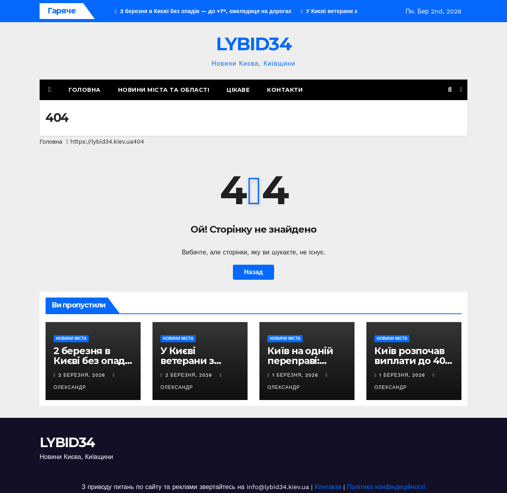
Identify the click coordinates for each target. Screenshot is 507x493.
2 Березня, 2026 (82, 375)
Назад (253, 272)
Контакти (285, 89)
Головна (85, 89)
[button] (450, 89)
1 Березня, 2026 (296, 375)
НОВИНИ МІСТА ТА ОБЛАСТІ (164, 89)
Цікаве (238, 89)
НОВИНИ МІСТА (71, 338)
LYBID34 (253, 43)
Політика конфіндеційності (386, 487)
